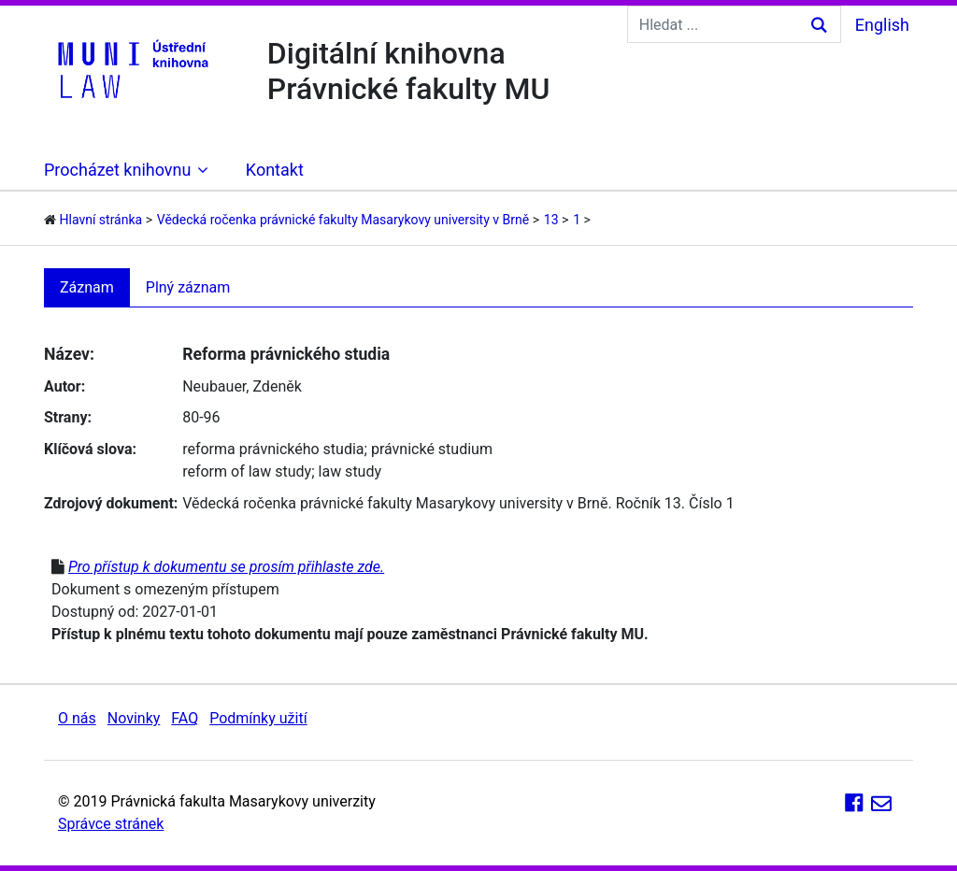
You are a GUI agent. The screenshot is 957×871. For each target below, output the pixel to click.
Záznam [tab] (87, 287)
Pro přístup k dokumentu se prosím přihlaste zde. (226, 567)
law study (350, 471)
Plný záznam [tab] (188, 287)
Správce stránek (111, 824)
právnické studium (432, 449)
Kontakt (275, 169)
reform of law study (246, 471)
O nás (77, 718)
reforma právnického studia (273, 449)
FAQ (184, 718)
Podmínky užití (258, 718)
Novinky (134, 718)
